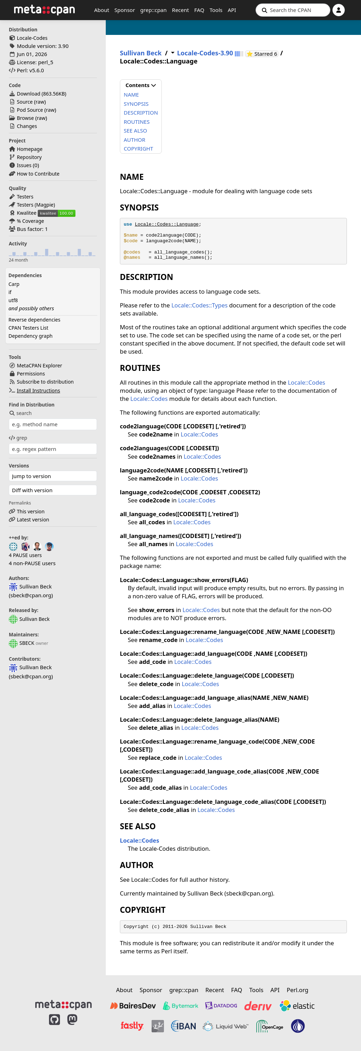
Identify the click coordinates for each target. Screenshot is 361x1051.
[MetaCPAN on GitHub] (54, 1027)
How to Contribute (38, 173)
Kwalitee (27, 212)
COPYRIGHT (138, 148)
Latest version (33, 519)
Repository (29, 157)
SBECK (21, 643)
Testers (25, 196)
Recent (180, 9)
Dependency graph (30, 335)
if (9, 292)
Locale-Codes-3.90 (205, 53)
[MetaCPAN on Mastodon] (79, 1027)
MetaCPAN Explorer (39, 365)
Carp (13, 284)
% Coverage (30, 221)
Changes (27, 126)
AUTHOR (134, 139)
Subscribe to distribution (45, 381)
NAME (131, 94)
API (232, 9)
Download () (41, 93)
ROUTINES (136, 121)
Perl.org (297, 990)
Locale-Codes (32, 38)
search (20, 413)
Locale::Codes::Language (166, 224)
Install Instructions (38, 390)
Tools (215, 9)
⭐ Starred (262, 53)
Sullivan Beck (29, 619)
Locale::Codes (306, 382)
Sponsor (125, 9)
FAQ (199, 9)
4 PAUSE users (25, 555)
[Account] (338, 10)
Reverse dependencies (34, 319)
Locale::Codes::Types (199, 305)
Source (25, 101)
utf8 (13, 300)
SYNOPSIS (136, 103)
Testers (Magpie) (36, 204)
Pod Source (30, 109)
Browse (25, 118)
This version (31, 511)
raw (40, 101)
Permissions (31, 373)
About (101, 9)
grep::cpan (153, 9)
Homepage (30, 149)
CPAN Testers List (28, 327)
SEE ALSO (135, 130)
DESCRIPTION (141, 112)
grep (18, 437)
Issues (24, 165)
